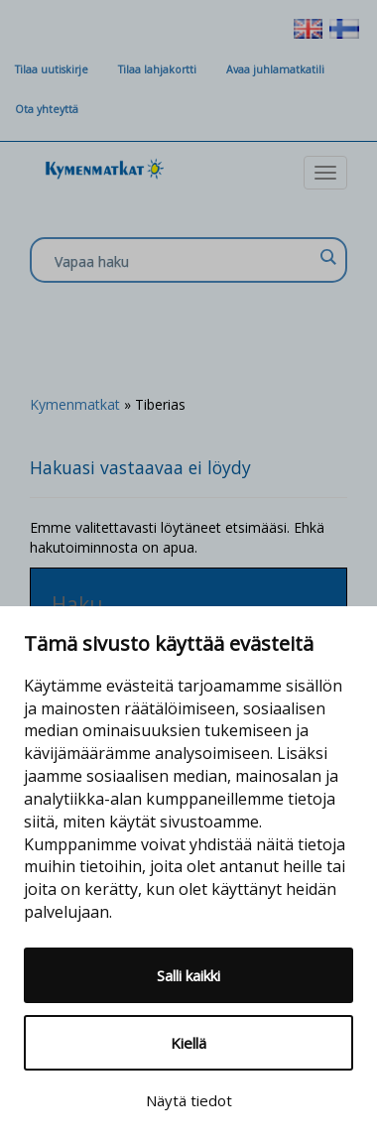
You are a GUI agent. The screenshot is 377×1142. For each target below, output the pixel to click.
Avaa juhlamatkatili (275, 69)
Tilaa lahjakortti (157, 69)
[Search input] (184, 261)
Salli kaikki (188, 975)
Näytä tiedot (189, 1100)
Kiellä (188, 1043)
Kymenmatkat (75, 404)
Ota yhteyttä (46, 109)
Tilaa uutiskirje (51, 69)
